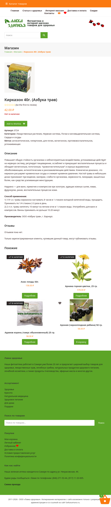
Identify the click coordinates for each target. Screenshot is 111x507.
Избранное (11, 446)
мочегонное (60, 140)
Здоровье (9, 389)
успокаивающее (12, 144)
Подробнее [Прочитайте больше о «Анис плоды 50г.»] (29, 295)
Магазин (18, 51)
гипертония (36, 140)
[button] (16, 3)
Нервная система (51, 133)
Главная (8, 51)
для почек (48, 140)
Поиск (101, 422)
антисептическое (20, 140)
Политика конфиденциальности (20, 456)
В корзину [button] (81, 342)
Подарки (8, 406)
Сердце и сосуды (12, 137)
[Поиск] (44, 35)
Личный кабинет (12, 442)
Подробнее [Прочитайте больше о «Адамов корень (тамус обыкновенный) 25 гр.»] (29, 342)
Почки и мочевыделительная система (80, 133)
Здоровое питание (13, 399)
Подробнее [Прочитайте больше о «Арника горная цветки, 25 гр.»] (81, 295)
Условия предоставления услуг (19, 453)
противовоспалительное (80, 140)
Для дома (9, 402)
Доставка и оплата (13, 449)
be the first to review (26, 105)
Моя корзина (10, 439)
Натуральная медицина (16, 396)
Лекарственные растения (29, 133)
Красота (8, 392)
